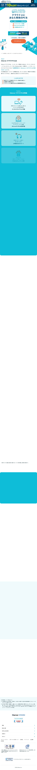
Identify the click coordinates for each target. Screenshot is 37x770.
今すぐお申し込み (17, 41)
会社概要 (31, 739)
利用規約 (21, 739)
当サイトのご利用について (14, 739)
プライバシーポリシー (4, 739)
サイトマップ (26, 739)
